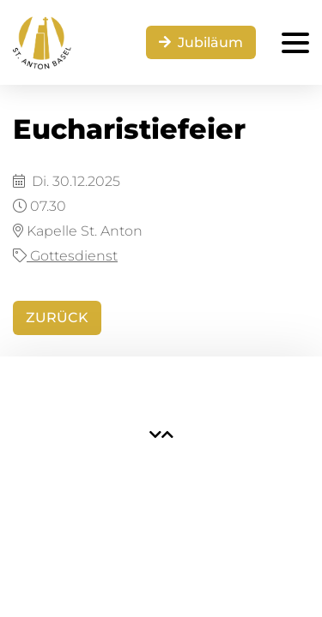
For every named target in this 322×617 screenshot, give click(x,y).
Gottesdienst (65, 256)
